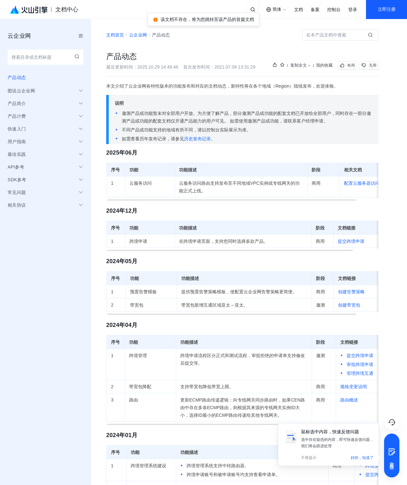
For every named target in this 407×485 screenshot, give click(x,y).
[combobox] (276, 9)
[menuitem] (45, 77)
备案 (315, 9)
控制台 (334, 9)
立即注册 (387, 9)
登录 (352, 9)
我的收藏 (324, 65)
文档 (298, 9)
